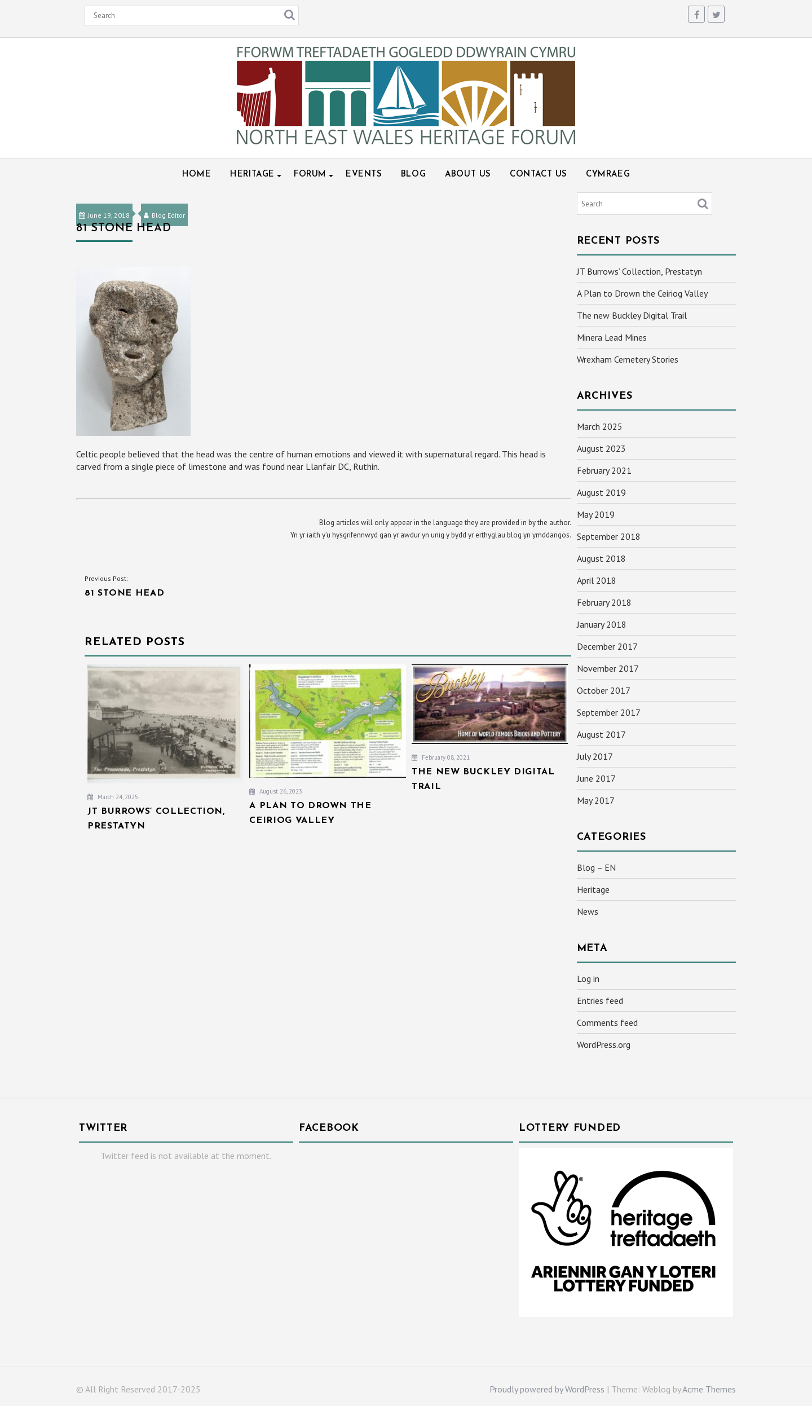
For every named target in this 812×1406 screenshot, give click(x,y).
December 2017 (607, 646)
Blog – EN (596, 867)
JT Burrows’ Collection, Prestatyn (639, 271)
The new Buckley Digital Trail (632, 315)
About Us (468, 174)
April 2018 (596, 580)
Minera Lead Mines (612, 337)
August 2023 (601, 448)
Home (196, 174)
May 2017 (596, 800)
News (587, 911)
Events (364, 174)
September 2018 (609, 536)
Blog (413, 174)
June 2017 (596, 778)
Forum (310, 174)
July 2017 (595, 756)
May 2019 (596, 514)
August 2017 (601, 734)
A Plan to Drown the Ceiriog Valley (642, 293)
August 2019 (601, 492)
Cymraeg (608, 174)
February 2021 (604, 470)
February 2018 (604, 602)
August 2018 (601, 558)
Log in (588, 978)
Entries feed (600, 1000)
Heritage (252, 174)
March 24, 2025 (112, 797)
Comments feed (607, 1022)
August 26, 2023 (275, 791)
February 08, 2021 (441, 757)
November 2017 (608, 668)
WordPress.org (603, 1044)
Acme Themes (709, 1389)
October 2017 (603, 690)
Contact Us (538, 174)
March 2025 (600, 426)
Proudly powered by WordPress (546, 1389)
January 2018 (601, 624)
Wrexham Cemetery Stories (627, 359)
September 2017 (609, 712)
